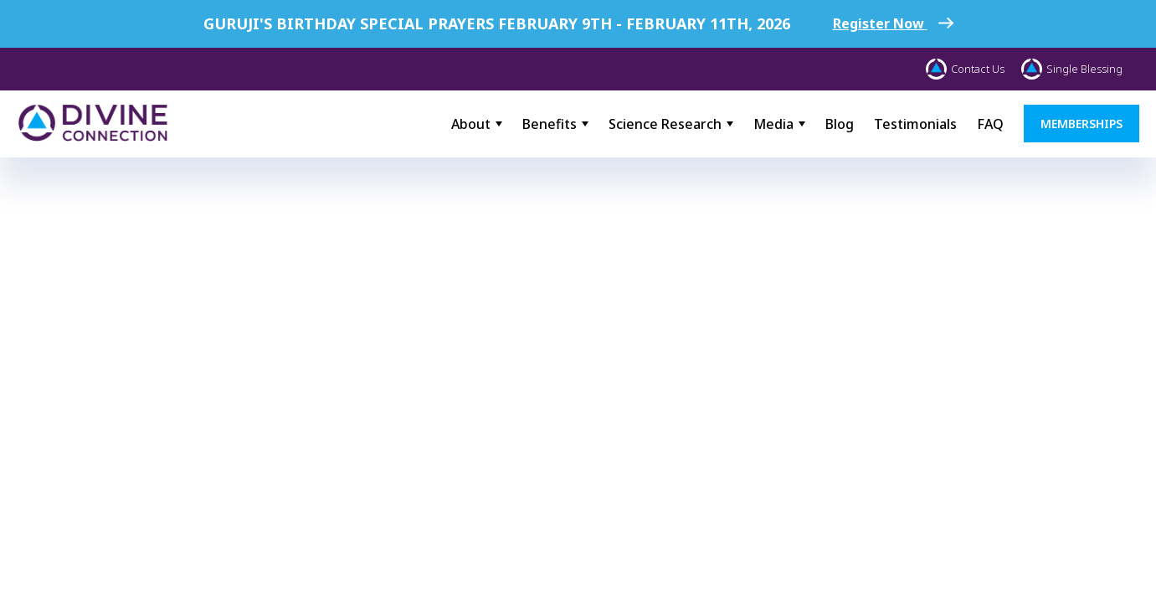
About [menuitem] (471, 124)
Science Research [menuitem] (665, 124)
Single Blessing (1072, 69)
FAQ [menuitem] (990, 124)
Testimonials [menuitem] (915, 124)
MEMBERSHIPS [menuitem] (1081, 123)
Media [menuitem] (773, 124)
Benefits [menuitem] (549, 124)
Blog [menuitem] (839, 124)
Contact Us (965, 69)
